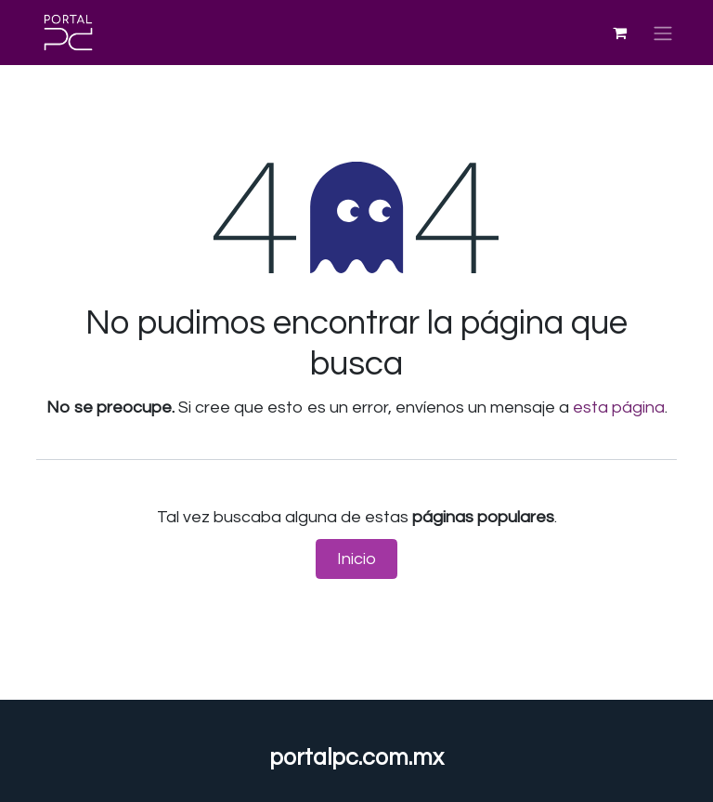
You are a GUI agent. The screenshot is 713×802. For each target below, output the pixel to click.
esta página (619, 407)
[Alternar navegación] (663, 32)
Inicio (356, 559)
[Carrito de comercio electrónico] (620, 32)
